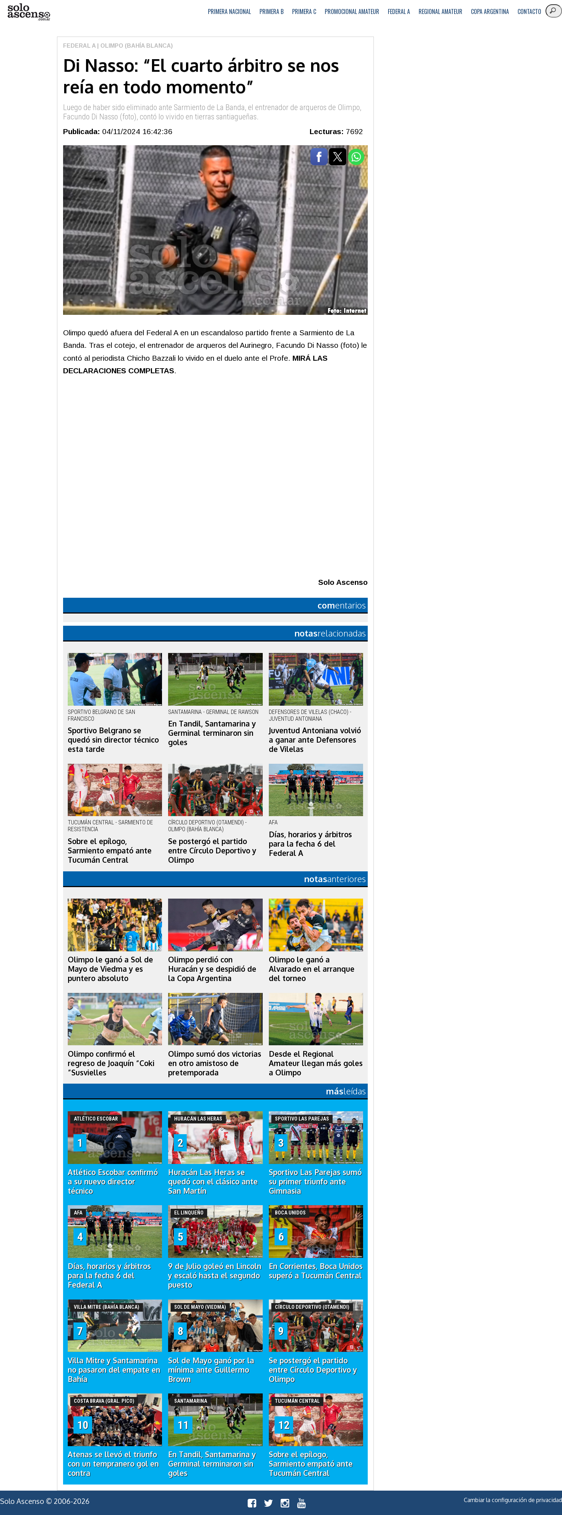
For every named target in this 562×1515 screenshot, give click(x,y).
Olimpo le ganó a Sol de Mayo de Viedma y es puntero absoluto (110, 969)
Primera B (271, 11)
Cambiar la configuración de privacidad (513, 1500)
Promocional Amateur (352, 11)
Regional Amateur (440, 11)
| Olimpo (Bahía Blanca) (134, 46)
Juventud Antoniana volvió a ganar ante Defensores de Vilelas (315, 740)
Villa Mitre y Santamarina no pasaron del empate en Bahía (114, 1370)
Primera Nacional (229, 11)
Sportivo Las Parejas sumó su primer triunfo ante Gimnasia (315, 1182)
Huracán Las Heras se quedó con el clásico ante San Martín (213, 1182)
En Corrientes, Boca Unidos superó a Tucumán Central (316, 1270)
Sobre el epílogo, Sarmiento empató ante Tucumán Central (110, 851)
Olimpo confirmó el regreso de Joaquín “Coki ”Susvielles (111, 1063)
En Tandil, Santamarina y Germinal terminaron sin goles (212, 733)
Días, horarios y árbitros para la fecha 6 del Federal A (310, 844)
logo (29, 12)
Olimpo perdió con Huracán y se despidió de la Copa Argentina (212, 969)
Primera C (304, 11)
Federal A (399, 11)
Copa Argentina (490, 11)
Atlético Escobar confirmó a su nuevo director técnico (113, 1182)
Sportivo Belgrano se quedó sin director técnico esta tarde (113, 740)
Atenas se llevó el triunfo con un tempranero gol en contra (113, 1464)
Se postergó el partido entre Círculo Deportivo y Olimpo (212, 851)
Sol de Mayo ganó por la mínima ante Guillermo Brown (211, 1370)
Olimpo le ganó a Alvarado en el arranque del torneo (311, 969)
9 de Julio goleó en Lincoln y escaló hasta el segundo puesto (214, 1275)
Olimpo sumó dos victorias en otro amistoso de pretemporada (214, 1063)
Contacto (529, 11)
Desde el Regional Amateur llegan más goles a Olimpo (316, 1063)
